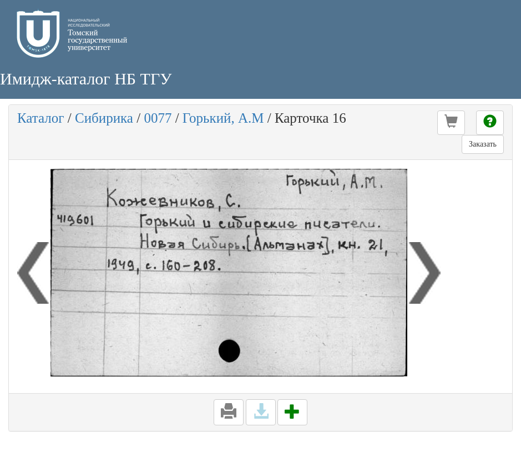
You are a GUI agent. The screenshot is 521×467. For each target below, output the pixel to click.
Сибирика (104, 118)
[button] (451, 123)
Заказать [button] (483, 144)
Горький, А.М (223, 118)
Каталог (40, 118)
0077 (157, 118)
